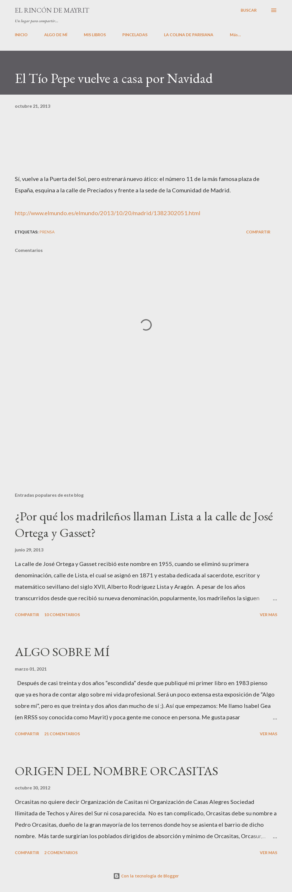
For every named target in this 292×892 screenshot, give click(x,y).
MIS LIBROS (95, 34)
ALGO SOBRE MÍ (62, 651)
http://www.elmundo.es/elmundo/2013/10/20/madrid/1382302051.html (107, 212)
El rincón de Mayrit (52, 10)
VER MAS (268, 614)
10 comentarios (62, 614)
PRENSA (47, 231)
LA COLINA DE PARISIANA (188, 34)
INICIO (21, 34)
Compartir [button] (258, 231)
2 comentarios (61, 852)
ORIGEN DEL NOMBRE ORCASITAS (116, 771)
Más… (235, 34)
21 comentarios (62, 733)
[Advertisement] (146, 443)
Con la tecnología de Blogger (146, 876)
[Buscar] (249, 10)
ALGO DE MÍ (55, 34)
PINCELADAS (134, 34)
